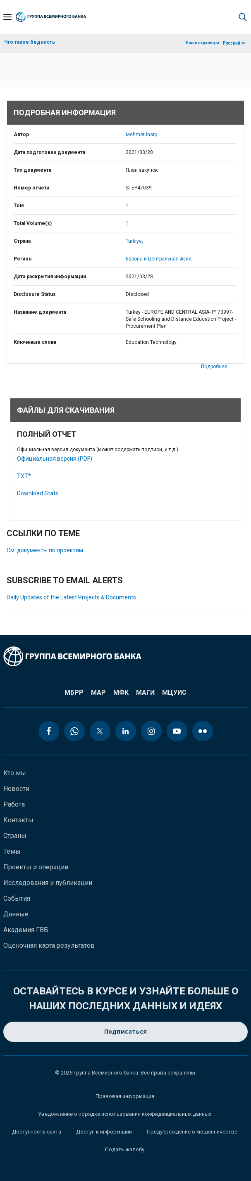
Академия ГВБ (25, 930)
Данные (16, 914)
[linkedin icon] (125, 731)
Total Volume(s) (33, 223)
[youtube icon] (177, 731)
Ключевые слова (35, 342)
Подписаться (125, 1032)
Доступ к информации (104, 1132)
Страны (14, 836)
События (16, 898)
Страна (22, 241)
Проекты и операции (35, 867)
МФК (121, 692)
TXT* (24, 476)
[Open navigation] (7, 16)
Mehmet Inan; (141, 134)
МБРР (74, 692)
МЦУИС (174, 692)
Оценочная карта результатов (49, 945)
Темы (12, 851)
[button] (243, 17)
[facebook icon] (48, 731)
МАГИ (145, 692)
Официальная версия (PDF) (54, 458)
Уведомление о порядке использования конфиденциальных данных (124, 1114)
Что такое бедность (29, 42)
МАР (98, 692)
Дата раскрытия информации (50, 276)
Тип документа (32, 170)
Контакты (18, 820)
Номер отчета (31, 188)
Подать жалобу (124, 1149)
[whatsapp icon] (74, 731)
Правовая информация (125, 1096)
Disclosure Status (35, 294)
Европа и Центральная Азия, (159, 259)
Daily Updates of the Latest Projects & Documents (71, 597)
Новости (16, 789)
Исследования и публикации (47, 883)
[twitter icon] (100, 731)
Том (19, 205)
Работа (14, 804)
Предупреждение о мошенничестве (192, 1132)
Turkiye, (134, 241)
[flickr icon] (202, 731)
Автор (21, 134)
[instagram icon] (151, 731)
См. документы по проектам (45, 550)
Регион (22, 259)
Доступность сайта (36, 1132)
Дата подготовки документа (49, 152)
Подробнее (214, 366)
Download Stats (37, 493)
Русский (231, 43)
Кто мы (14, 773)
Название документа (40, 312)
